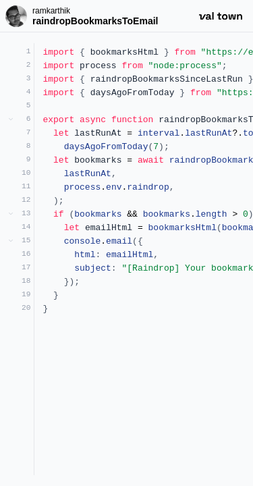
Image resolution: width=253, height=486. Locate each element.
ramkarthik (51, 11)
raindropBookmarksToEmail (95, 21)
